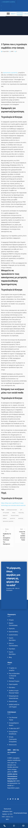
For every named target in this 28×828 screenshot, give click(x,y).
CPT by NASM (6, 512)
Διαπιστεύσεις (13, 635)
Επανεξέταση (13, 701)
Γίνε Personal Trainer (13, 719)
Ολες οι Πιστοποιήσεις (13, 644)
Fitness (13, 512)
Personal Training (14, 515)
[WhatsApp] (14, 825)
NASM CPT (5, 515)
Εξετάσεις (12, 687)
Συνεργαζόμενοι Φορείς (14, 724)
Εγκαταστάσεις (13, 631)
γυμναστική (12, 518)
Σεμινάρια (12, 649)
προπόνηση (20, 518)
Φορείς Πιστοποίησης (13, 624)
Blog (10, 657)
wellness (5, 518)
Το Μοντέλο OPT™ (14, 728)
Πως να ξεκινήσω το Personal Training (14, 676)
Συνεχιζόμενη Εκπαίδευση (13, 733)
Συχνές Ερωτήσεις (12, 639)
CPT (21, 509)
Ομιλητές (12, 628)
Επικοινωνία (13, 744)
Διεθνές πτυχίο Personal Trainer (14, 692)
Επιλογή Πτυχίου (14, 681)
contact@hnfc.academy (8, 2)
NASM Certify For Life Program (14, 706)
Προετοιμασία (13, 684)
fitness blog (21, 512)
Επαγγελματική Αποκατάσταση (13, 697)
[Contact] (23, 825)
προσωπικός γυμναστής (10, 72)
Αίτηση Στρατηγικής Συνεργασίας (13, 739)
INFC (7, 819)
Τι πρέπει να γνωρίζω (12, 669)
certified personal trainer (11, 509)
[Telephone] (4, 825)
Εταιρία (11, 620)
